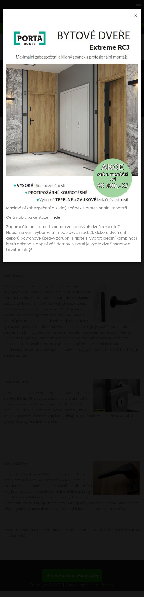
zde (57, 217)
